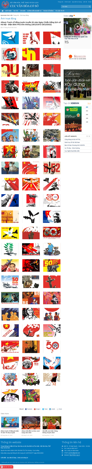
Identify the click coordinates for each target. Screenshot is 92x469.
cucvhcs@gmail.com (74, 453)
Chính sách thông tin (22, 457)
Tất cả (89, 16)
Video (69, 15)
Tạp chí (71, 103)
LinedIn (52, 409)
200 (87, 114)
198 (87, 122)
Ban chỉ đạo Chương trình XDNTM (75, 145)
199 (87, 118)
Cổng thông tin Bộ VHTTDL (72, 139)
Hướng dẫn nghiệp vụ (34, 11)
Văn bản (22, 11)
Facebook (28, 409)
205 (87, 107)
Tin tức (15, 11)
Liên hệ (85, 2)
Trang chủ (60, 2)
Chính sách (68, 2)
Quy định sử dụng (77, 2)
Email (89, 2)
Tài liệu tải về (59, 11)
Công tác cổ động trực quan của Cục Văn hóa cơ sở (76, 37)
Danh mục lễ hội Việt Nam (72, 142)
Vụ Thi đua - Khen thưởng (72, 148)
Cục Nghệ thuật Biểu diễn (72, 151)
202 (87, 111)
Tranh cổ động (48, 11)
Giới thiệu (8, 11)
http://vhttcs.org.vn (75, 455)
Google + (37, 409)
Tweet (44, 409)
